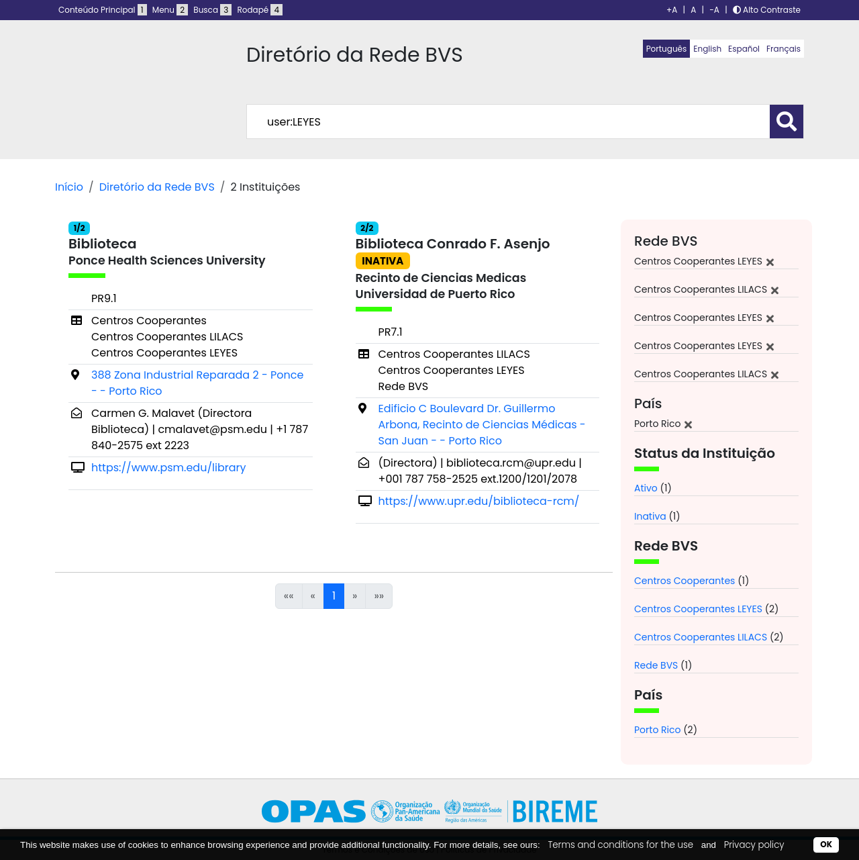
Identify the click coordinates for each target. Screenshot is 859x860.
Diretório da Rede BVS (157, 187)
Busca (212, 9)
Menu (170, 9)
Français (783, 48)
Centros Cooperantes (684, 580)
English (707, 48)
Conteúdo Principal (102, 9)
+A (671, 9)
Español (744, 48)
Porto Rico (657, 729)
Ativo (646, 488)
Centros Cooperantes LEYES (698, 609)
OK (826, 844)
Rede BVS (656, 665)
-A (714, 9)
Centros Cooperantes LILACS (700, 637)
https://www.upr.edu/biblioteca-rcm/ (479, 501)
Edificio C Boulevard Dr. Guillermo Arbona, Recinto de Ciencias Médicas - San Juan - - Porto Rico (482, 424)
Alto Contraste (767, 9)
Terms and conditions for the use (620, 845)
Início (69, 187)
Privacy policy (754, 845)
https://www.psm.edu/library (168, 467)
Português (666, 48)
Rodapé (260, 9)
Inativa (650, 516)
